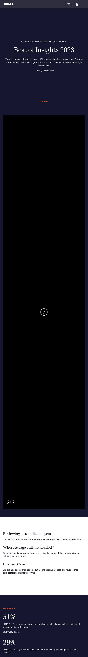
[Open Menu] (82, 4)
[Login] (77, 4)
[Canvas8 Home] (9, 4)
